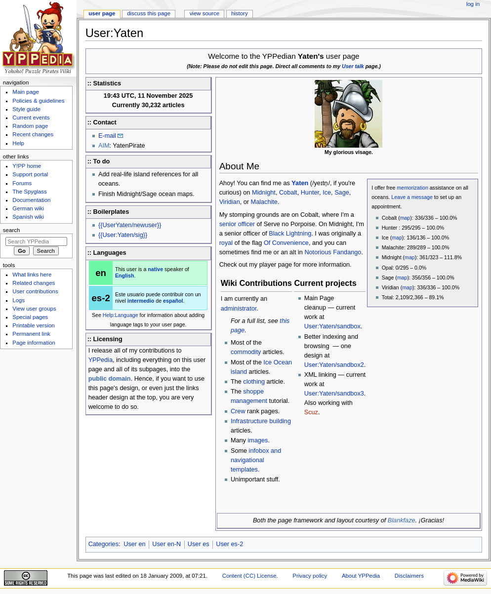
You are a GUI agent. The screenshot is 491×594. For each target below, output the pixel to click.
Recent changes (32, 134)
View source (204, 13)
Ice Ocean (277, 362)
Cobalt (288, 192)
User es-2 (229, 544)
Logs (18, 300)
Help (18, 143)
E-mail (107, 135)
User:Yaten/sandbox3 (334, 393)
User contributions (35, 291)
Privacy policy (309, 576)
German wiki (28, 208)
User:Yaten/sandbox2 (334, 364)
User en (134, 544)
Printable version (33, 325)
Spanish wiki (28, 217)
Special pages (30, 317)
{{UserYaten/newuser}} (129, 225)
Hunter (310, 192)
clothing (254, 381)
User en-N (166, 544)
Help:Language (120, 315)
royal (226, 242)
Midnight (264, 192)
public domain (109, 378)
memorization (412, 188)
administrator (239, 308)
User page (101, 13)
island (239, 371)
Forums (22, 183)
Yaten (299, 183)
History (239, 13)
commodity (246, 352)
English (124, 275)
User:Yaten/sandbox (332, 326)
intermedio (140, 301)
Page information (33, 343)
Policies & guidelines (38, 101)
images (258, 440)
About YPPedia (361, 576)
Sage (341, 192)
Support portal (30, 174)
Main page (25, 92)
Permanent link (31, 334)
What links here (31, 274)
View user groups (34, 309)
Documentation (31, 200)
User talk (353, 66)
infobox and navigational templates (256, 460)
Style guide (26, 109)
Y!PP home (26, 166)
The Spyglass (29, 192)
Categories (103, 544)
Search (11, 230)
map (405, 218)
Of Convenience (286, 242)
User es (198, 544)
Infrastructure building (261, 421)
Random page (30, 126)
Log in (473, 4)
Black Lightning (290, 233)
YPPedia (100, 359)
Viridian (229, 201)
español (173, 301)
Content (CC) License (249, 576)
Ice (327, 192)
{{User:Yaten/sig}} (122, 235)
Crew (238, 411)
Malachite (264, 201)
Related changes (33, 283)
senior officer (237, 224)
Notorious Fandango (332, 252)
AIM (104, 145)
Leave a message (412, 197)
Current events (30, 117)
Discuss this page (148, 13)
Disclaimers (409, 576)
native (155, 269)
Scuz (311, 412)
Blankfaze (401, 520)
